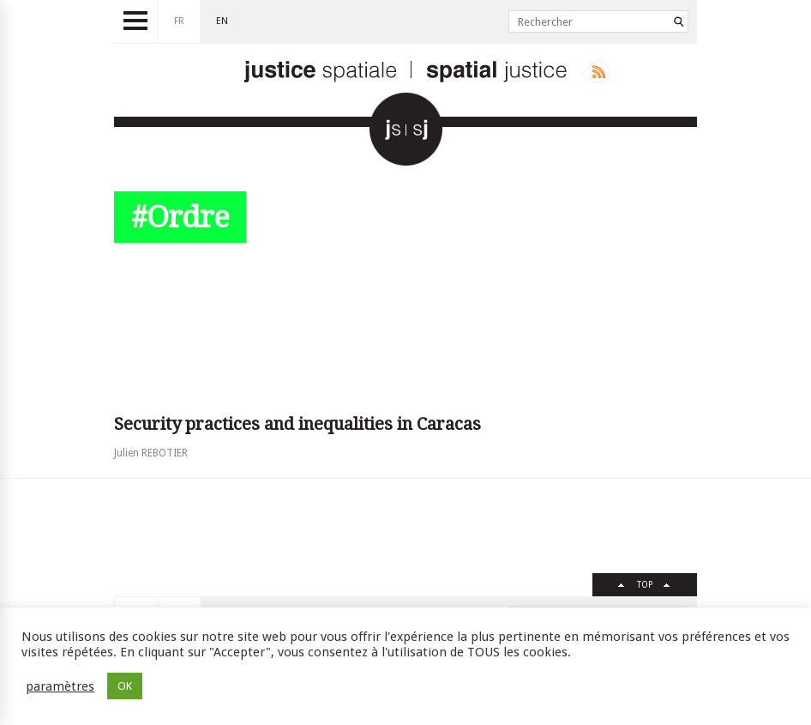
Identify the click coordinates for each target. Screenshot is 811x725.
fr (179, 21)
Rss (595, 72)
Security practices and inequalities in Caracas (297, 424)
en (222, 21)
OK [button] (124, 686)
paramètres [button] (60, 686)
